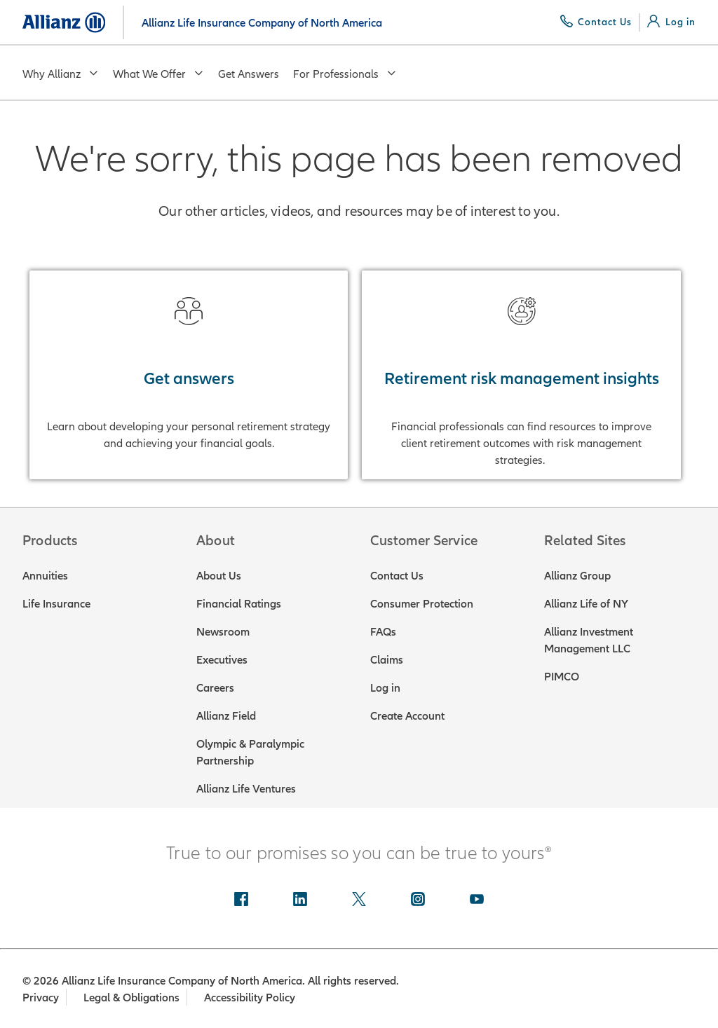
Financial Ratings (238, 603)
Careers (215, 687)
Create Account (407, 715)
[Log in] (671, 21)
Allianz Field (226, 715)
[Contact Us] (596, 21)
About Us (218, 575)
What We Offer (158, 73)
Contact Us (397, 575)
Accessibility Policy (251, 997)
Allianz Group (577, 575)
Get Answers (248, 73)
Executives (222, 659)
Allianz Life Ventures (246, 788)
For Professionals (345, 73)
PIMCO (561, 676)
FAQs (383, 631)
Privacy (40, 997)
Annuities (45, 575)
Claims (386, 659)
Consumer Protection (421, 603)
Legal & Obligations (132, 997)
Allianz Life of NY (586, 603)
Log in (385, 687)
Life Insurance (56, 603)
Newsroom (223, 631)
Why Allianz (60, 73)
